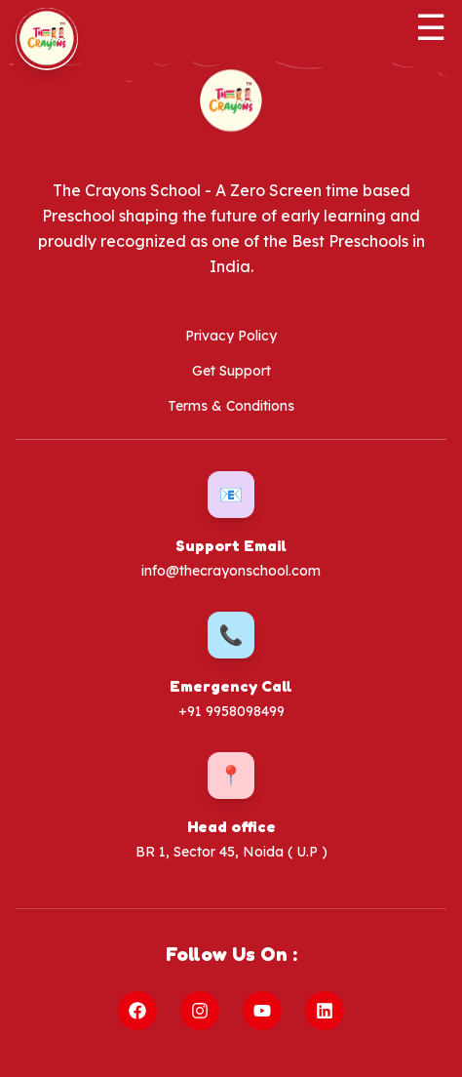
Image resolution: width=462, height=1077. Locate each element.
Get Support (231, 370)
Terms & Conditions (231, 406)
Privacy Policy (231, 335)
